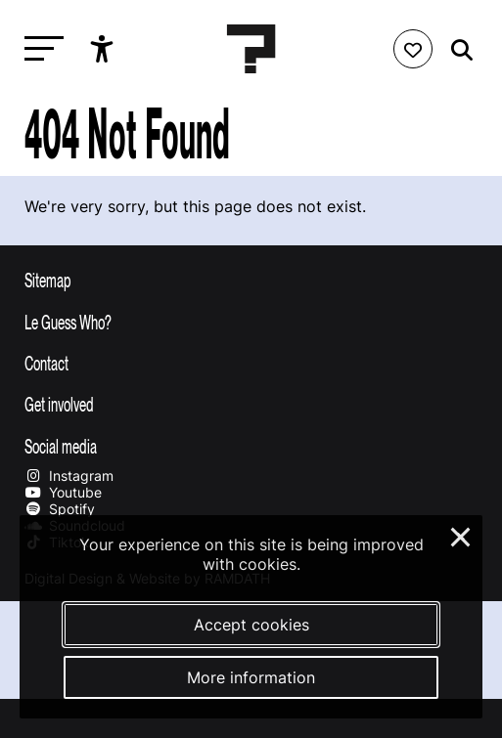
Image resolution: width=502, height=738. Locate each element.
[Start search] (457, 50)
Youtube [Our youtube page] (63, 492)
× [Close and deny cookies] (461, 534)
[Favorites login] (413, 48)
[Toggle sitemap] (251, 279)
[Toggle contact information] (251, 362)
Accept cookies (251, 624)
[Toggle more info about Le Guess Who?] (251, 321)
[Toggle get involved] (251, 403)
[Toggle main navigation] (39, 49)
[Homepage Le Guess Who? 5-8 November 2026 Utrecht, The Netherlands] (251, 48)
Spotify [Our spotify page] (59, 508)
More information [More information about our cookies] (251, 677)
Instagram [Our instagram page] (69, 475)
